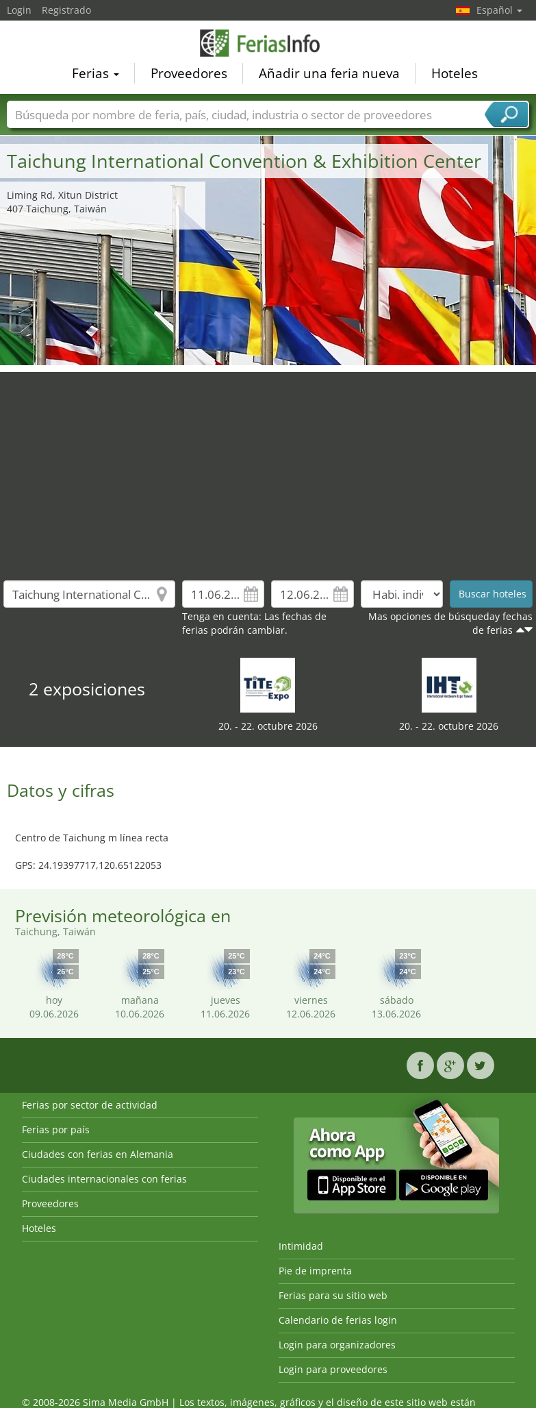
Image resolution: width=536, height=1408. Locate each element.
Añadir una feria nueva (329, 75)
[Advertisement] (268, 468)
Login (19, 9)
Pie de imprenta (315, 1270)
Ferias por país (56, 1129)
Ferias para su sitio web (333, 1295)
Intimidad (301, 1245)
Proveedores (189, 75)
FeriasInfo (268, 44)
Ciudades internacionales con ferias (104, 1178)
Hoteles (454, 75)
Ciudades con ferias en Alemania (97, 1154)
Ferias (95, 75)
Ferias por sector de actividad (89, 1104)
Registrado (66, 9)
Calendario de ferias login (338, 1319)
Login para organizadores (337, 1344)
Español (499, 9)
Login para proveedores (333, 1369)
